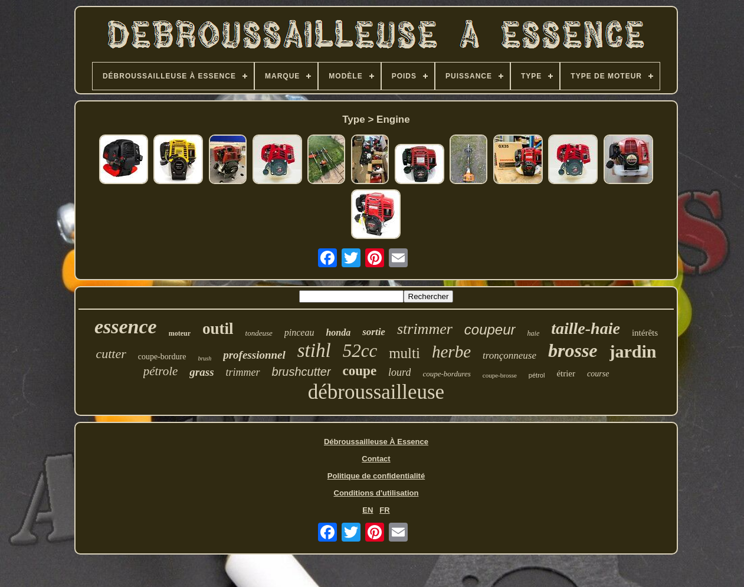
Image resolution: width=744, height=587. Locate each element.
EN (367, 510)
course (598, 373)
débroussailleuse (376, 392)
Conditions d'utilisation (376, 492)
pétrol (537, 375)
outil (218, 328)
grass (201, 372)
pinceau (299, 332)
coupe (360, 370)
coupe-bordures (446, 373)
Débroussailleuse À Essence (376, 441)
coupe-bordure (162, 356)
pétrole (160, 371)
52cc (360, 350)
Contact (376, 458)
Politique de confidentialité (376, 475)
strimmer (425, 328)
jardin (633, 351)
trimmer (243, 372)
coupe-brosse (500, 375)
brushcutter (301, 371)
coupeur (490, 329)
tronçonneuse (509, 355)
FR (384, 510)
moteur (180, 333)
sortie (373, 331)
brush (204, 358)
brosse (573, 350)
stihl (314, 350)
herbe (451, 351)
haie (533, 333)
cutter (111, 353)
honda (338, 332)
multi (404, 353)
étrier (565, 373)
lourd (399, 372)
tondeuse (259, 333)
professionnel (254, 355)
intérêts (645, 332)
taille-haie (585, 328)
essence (125, 326)
